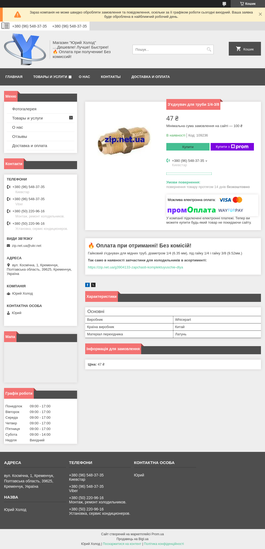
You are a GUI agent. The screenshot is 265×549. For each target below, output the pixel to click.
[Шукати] (209, 49)
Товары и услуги (50, 77)
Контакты (111, 77)
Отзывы (19, 136)
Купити (188, 147)
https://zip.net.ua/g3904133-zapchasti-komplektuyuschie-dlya (135, 267)
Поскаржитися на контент (122, 544)
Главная (13, 77)
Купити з (232, 146)
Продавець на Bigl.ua (132, 539)
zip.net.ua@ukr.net (26, 246)
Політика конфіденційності (164, 544)
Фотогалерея (24, 109)
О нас (84, 77)
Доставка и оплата (150, 77)
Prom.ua (158, 534)
